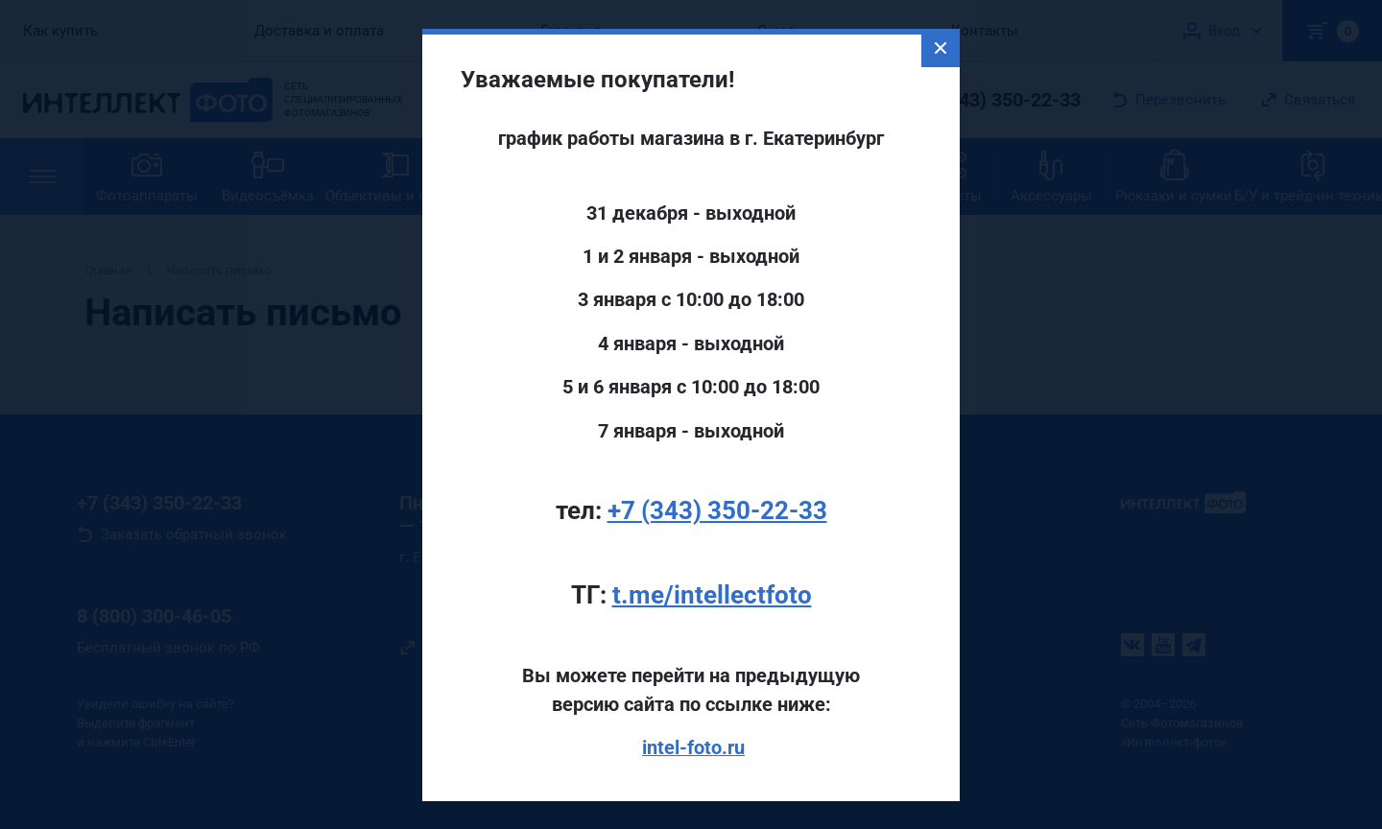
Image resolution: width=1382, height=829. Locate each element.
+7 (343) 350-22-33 (717, 508)
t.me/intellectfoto (712, 594)
